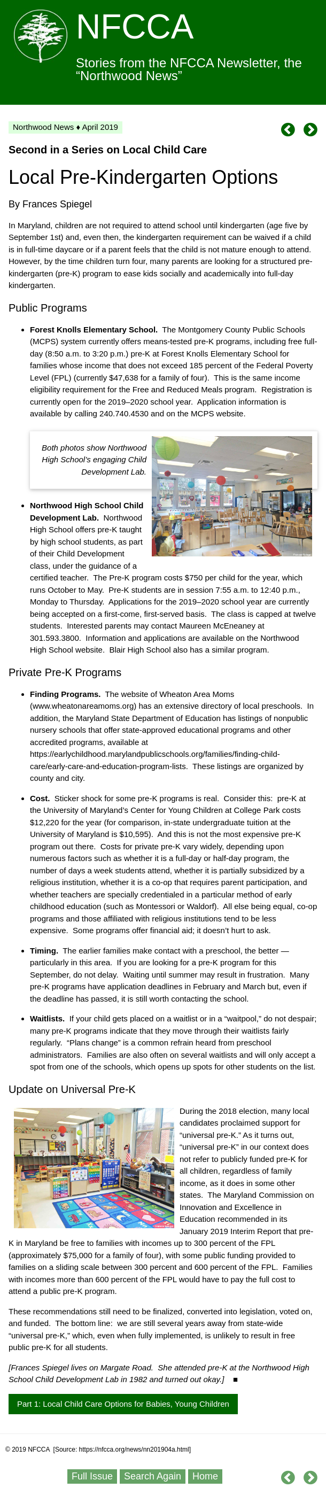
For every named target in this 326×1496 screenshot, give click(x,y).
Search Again (152, 1476)
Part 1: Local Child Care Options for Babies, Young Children (123, 1403)
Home (205, 1476)
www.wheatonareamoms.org (83, 705)
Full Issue (92, 1476)
